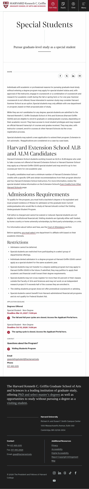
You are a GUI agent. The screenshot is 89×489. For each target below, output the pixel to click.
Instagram (54, 473)
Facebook (60, 76)
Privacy (55, 445)
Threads (64, 473)
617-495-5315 (13, 366)
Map (53, 461)
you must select (29, 232)
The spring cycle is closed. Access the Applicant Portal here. (39, 332)
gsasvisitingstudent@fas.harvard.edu (23, 359)
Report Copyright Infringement (65, 457)
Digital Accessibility (60, 453)
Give (73, 7)
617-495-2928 (17, 450)
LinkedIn (73, 76)
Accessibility (57, 449)
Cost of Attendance (56, 227)
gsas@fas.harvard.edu (22, 454)
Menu (83, 8)
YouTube (54, 481)
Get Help (53, 7)
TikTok (70, 473)
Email (80, 76)
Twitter (67, 76)
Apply (63, 7)
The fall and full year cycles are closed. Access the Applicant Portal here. (45, 317)
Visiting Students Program (24, 348)
